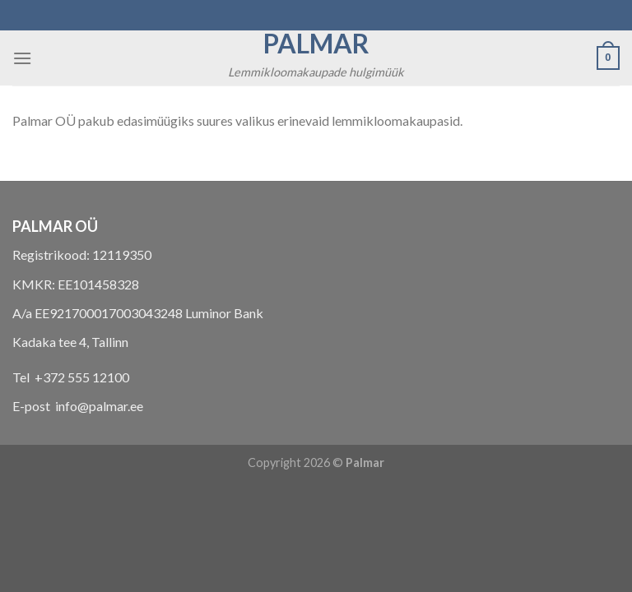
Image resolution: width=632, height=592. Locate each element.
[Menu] (22, 58)
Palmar (316, 43)
